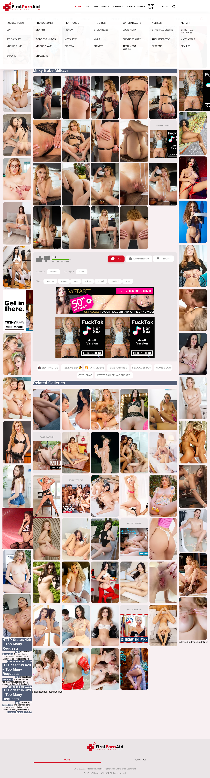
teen (75, 281)
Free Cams (151, 6)
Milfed (146, 19)
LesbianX (121, 19)
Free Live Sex (62, 19)
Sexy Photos (39, 19)
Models (130, 6)
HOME (67, 759)
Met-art (53, 272)
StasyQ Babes (118, 367)
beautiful (114, 281)
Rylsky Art (105, 19)
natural (101, 281)
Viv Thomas (85, 375)
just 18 (88, 281)
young (64, 281)
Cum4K (135, 19)
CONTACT (141, 759)
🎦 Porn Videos (85, 19)
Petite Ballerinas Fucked (113, 375)
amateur (50, 281)
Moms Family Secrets (167, 19)
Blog (165, 6)
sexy (128, 281)
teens (81, 272)
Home (78, 6)
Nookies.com (163, 367)
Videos (141, 6)
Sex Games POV (141, 367)
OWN (86, 6)
